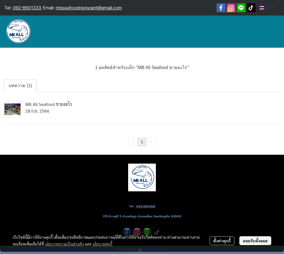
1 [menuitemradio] (142, 141)
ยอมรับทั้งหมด (255, 240)
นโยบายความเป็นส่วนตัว (64, 243)
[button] (268, 7)
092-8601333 (27, 8)
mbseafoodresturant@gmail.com (89, 8)
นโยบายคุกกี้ (102, 243)
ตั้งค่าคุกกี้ (222, 240)
